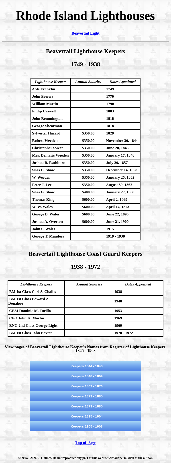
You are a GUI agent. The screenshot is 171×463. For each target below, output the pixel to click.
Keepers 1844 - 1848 (86, 366)
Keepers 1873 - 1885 (86, 396)
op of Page (87, 442)
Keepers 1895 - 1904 (86, 416)
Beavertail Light (85, 33)
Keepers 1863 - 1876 (86, 386)
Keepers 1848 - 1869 (86, 376)
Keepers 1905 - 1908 (86, 426)
